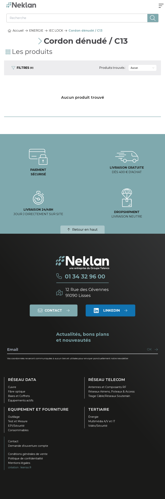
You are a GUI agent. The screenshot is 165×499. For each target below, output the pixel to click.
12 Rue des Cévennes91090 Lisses (87, 292)
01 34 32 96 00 (85, 276)
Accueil (16, 30)
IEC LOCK (56, 30)
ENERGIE (36, 30)
